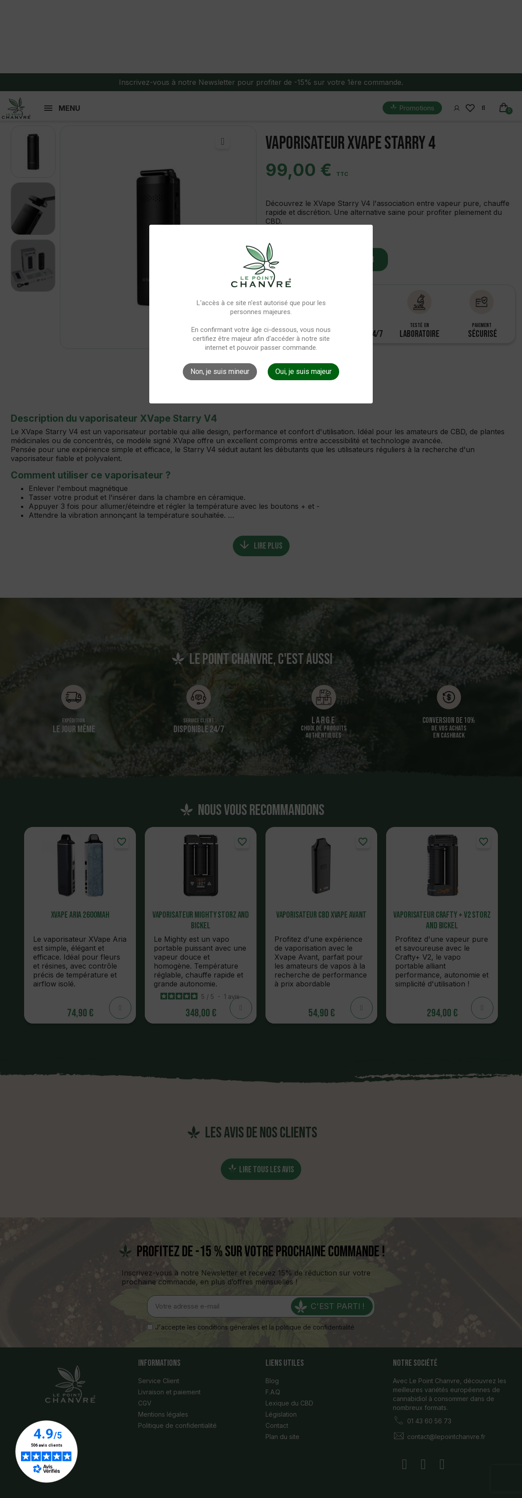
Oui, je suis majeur (303, 371)
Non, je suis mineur (219, 371)
